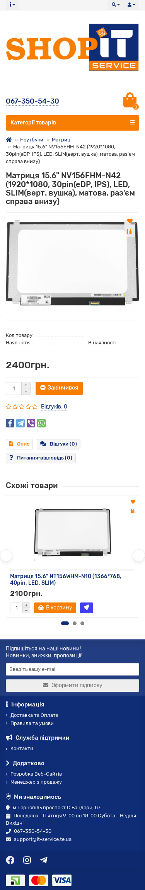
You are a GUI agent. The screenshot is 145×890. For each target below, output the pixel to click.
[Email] (72, 669)
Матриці (62, 140)
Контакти (19, 748)
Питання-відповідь (40, 458)
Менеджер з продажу (34, 782)
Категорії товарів (72, 122)
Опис (19, 444)
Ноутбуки (31, 140)
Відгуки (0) (58, 444)
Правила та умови (30, 723)
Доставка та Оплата (32, 715)
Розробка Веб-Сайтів (34, 774)
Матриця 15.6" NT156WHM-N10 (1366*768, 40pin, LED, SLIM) (65, 579)
